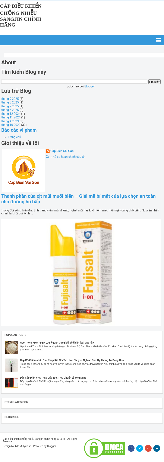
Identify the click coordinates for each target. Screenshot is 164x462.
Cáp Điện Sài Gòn (62, 151)
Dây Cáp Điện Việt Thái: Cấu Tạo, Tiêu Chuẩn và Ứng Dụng (53, 377)
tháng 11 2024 (10, 117)
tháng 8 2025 (10, 102)
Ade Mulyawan (23, 446)
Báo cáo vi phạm (19, 130)
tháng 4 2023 (10, 121)
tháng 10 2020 (10, 125)
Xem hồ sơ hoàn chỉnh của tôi (65, 156)
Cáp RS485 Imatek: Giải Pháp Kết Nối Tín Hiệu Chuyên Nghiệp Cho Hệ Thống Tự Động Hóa (72, 360)
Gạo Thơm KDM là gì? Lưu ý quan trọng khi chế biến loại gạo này (57, 342)
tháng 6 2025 (10, 110)
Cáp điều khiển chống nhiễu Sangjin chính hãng (20, 15)
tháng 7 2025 (10, 106)
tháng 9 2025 (10, 98)
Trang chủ (14, 137)
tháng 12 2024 (10, 113)
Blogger (89, 86)
